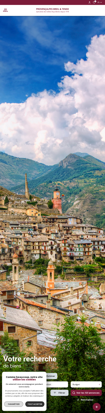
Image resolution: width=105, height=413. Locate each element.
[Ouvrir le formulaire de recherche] (59, 396)
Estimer (50, 379)
